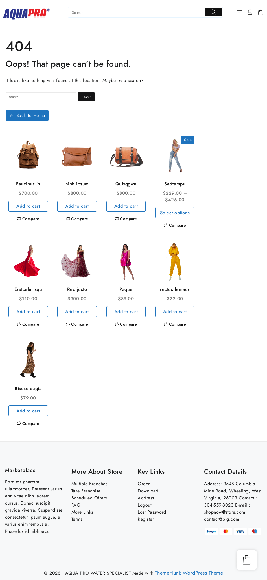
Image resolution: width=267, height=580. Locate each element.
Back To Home (27, 115)
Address (146, 498)
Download (148, 491)
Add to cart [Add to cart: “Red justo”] (77, 311)
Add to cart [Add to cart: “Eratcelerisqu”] (28, 311)
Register (146, 519)
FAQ (76, 505)
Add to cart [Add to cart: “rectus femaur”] (175, 311)
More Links (82, 512)
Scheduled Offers (89, 498)
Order (144, 484)
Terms (76, 519)
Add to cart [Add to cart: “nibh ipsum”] (77, 206)
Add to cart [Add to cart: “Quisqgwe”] (126, 206)
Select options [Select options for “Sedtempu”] (175, 212)
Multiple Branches (89, 484)
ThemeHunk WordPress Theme (189, 573)
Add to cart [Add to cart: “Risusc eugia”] (28, 411)
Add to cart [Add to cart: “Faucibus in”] (28, 206)
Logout (145, 505)
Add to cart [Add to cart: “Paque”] (126, 311)
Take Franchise (85, 491)
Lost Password (152, 512)
